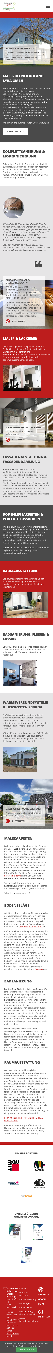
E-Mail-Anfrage (15, 131)
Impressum (44, 1314)
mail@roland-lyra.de (13, 1334)
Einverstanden (26, 1350)
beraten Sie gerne (12, 875)
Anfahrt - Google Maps (43, 1296)
